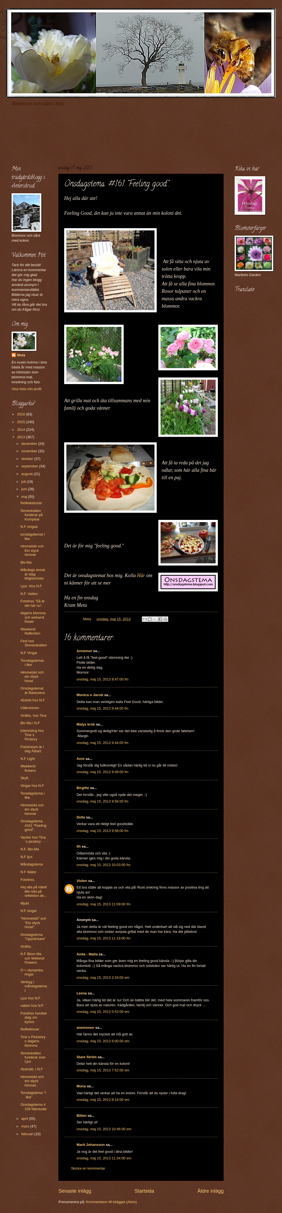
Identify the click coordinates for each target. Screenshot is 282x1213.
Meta (21, 355)
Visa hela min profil (27, 389)
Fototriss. (27, 880)
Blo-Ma (26, 562)
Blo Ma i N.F (30, 723)
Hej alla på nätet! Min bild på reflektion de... (33, 891)
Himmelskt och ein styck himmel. (32, 809)
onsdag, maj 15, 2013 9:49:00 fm (102, 772)
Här (141, 575)
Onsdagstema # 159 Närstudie (33, 1106)
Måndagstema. (32, 864)
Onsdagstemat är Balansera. (33, 690)
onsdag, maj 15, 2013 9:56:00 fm (102, 801)
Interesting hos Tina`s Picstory (32, 735)
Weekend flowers (28, 768)
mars (25, 1126)
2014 (21, 430)
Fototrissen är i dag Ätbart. (32, 749)
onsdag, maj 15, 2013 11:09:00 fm (103, 904)
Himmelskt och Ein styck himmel (32, 550)
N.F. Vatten (29, 594)
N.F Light (27, 759)
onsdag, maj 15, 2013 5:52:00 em (103, 1012)
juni (24, 489)
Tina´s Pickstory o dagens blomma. (32, 1041)
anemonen (85, 1027)
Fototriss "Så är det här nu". (32, 603)
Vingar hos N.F (32, 786)
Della (81, 817)
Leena (82, 993)
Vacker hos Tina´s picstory (32, 839)
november (29, 451)
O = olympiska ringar (31, 972)
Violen (82, 881)
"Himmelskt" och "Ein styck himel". (33, 922)
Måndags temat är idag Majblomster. (32, 574)
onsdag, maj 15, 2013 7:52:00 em (103, 1070)
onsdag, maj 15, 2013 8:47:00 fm (102, 679)
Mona (81, 1086)
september (30, 466)
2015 (21, 422)
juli (23, 481)
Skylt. (24, 778)
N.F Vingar (28, 653)
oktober (27, 459)
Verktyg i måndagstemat (33, 986)
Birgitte (83, 788)
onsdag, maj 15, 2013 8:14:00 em (103, 1100)
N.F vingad (28, 527)
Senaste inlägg (74, 1191)
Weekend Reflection (30, 631)
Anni (81, 759)
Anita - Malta (87, 954)
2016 (21, 414)
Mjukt (24, 903)
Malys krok (86, 724)
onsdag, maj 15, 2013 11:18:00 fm (103, 938)
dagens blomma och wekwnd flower (33, 617)
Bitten (81, 1115)
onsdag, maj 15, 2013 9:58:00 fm (102, 831)
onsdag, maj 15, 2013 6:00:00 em (103, 1041)
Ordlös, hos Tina (33, 715)
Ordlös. (26, 946)
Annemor (84, 651)
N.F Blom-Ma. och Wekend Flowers (32, 958)
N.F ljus (26, 857)
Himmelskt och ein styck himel (32, 676)
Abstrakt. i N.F (31, 1069)
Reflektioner (29, 1029)
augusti (27, 474)
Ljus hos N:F (30, 998)
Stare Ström (87, 1057)
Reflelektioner (31, 503)
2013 (21, 437)
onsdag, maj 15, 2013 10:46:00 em (104, 1129)
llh (79, 846)
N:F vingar (28, 911)
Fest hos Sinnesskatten (33, 643)
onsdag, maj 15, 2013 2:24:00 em (103, 977)
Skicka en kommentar (88, 1168)
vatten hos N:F (32, 1006)
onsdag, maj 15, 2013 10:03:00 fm (103, 865)
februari (27, 1134)
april (25, 1118)
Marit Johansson (91, 1145)
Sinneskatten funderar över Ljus (33, 1057)
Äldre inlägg (210, 1191)
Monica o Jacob (90, 695)
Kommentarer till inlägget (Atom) (111, 1202)
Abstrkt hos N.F (32, 700)
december (29, 444)
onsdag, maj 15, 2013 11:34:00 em (104, 1158)
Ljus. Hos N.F (31, 586)
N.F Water (28, 872)
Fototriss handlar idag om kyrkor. (33, 1017)
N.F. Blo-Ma (29, 849)
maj (24, 497)
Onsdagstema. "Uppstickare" (33, 937)
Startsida (144, 1191)
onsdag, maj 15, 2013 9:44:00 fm (102, 708)
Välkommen (29, 708)
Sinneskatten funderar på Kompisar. (31, 515)
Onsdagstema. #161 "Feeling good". (33, 825)
